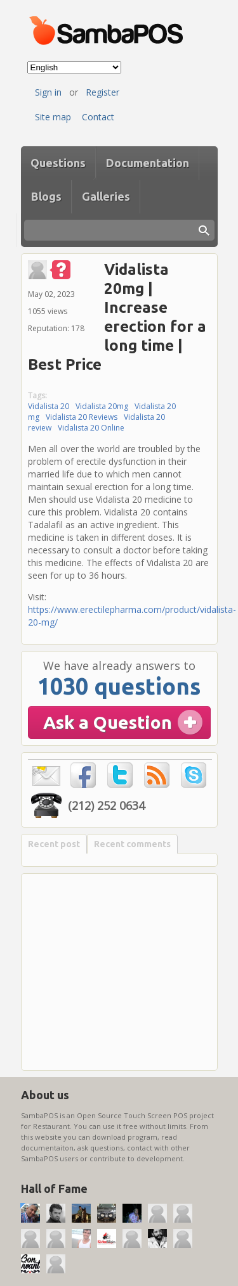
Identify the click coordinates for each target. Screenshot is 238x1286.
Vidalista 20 (48, 406)
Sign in (48, 92)
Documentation (147, 162)
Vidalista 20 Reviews (81, 417)
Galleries (106, 196)
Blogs (46, 196)
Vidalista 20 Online (91, 427)
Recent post (54, 844)
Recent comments (132, 844)
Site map (53, 117)
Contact (98, 117)
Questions (58, 162)
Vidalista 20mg (102, 406)
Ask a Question (107, 722)
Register (102, 92)
